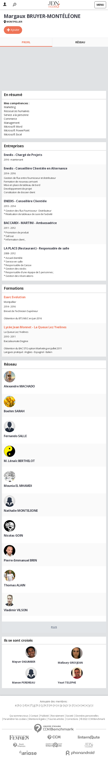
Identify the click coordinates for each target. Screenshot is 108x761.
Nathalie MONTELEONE (21, 510)
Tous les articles (56, 719)
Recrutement (57, 716)
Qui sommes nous (19, 716)
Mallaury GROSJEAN (70, 662)
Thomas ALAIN (14, 585)
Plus (54, 627)
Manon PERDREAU (23, 682)
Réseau (80, 42)
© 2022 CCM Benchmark (92, 719)
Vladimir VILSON (16, 610)
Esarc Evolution (15, 297)
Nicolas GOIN (13, 535)
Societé (69, 716)
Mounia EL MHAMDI (18, 486)
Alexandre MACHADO (19, 386)
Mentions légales (37, 719)
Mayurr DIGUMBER (23, 661)
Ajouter (15, 30)
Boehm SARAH (14, 411)
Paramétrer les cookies (15, 719)
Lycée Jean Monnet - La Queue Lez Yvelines (35, 327)
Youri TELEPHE (67, 682)
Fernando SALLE (15, 436)
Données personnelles (87, 716)
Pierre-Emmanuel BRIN (20, 560)
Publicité (44, 716)
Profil (26, 42)
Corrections (72, 719)
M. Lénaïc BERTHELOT (19, 461)
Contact (34, 716)
